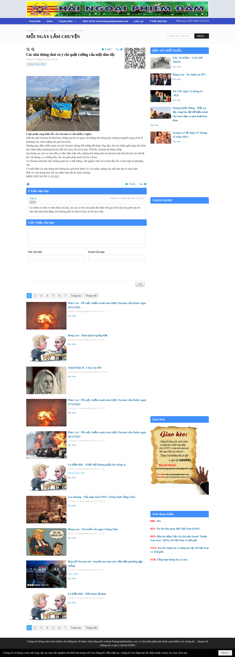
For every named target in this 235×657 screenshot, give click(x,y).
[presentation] (56, 271)
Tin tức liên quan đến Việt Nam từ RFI (178, 528)
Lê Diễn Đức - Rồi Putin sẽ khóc (87, 593)
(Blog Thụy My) (36, 64)
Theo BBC (73, 574)
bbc (159, 521)
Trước (108, 49)
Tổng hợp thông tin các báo (172, 559)
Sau (117, 49)
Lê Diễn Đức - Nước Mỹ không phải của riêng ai (96, 464)
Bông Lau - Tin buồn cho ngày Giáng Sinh (93, 529)
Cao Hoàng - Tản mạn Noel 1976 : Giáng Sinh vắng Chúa (101, 496)
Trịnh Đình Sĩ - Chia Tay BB (84, 367)
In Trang (28, 184)
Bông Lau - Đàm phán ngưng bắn (88, 335)
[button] (68, 21)
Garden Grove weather (179, 195)
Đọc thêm (72, 316)
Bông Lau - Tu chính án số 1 (189, 74)
